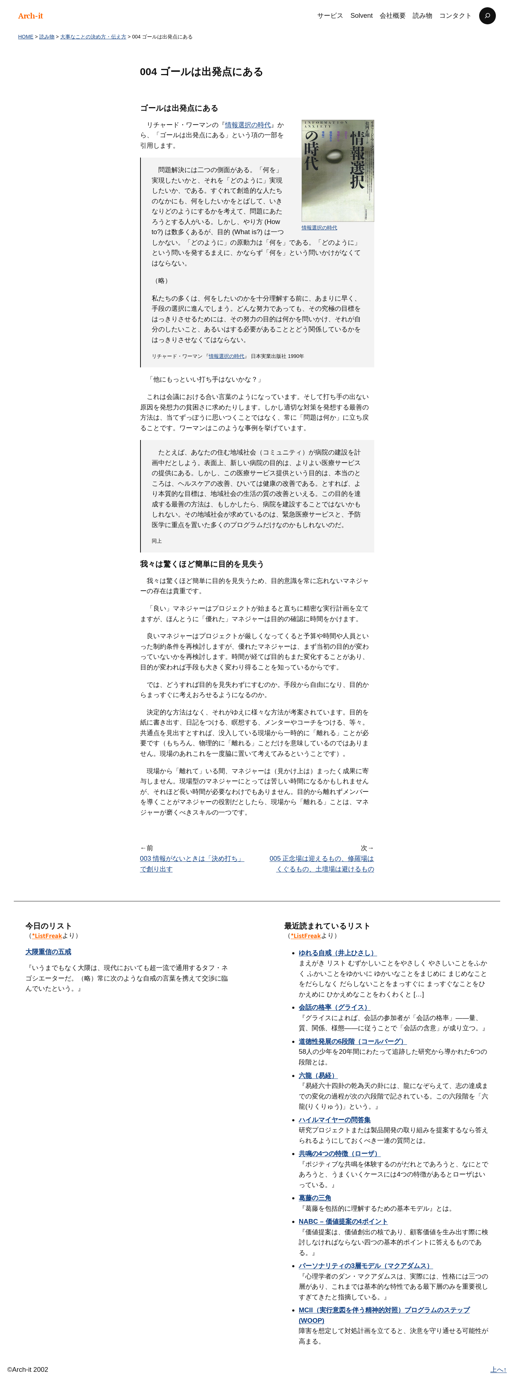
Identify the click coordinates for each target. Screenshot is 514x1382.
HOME (25, 37)
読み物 (46, 37)
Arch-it (30, 16)
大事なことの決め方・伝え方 (93, 37)
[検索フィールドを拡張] (487, 15)
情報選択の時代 (319, 228)
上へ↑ (498, 1369)
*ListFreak (47, 935)
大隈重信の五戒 (48, 951)
